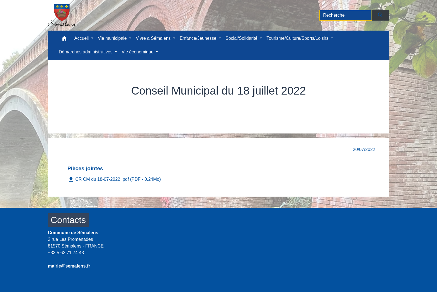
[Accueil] (62, 15)
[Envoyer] (380, 15)
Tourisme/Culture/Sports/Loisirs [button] (298, 38)
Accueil (104, 103)
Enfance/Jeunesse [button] (199, 38)
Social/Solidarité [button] (242, 38)
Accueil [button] (82, 38)
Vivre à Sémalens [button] (154, 38)
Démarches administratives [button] (86, 52)
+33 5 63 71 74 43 (66, 252)
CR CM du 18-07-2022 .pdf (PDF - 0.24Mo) (114, 179)
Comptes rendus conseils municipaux (204, 103)
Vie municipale (135, 103)
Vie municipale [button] (113, 38)
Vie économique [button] (138, 52)
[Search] (345, 15)
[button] (64, 39)
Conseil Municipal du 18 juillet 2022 (299, 103)
